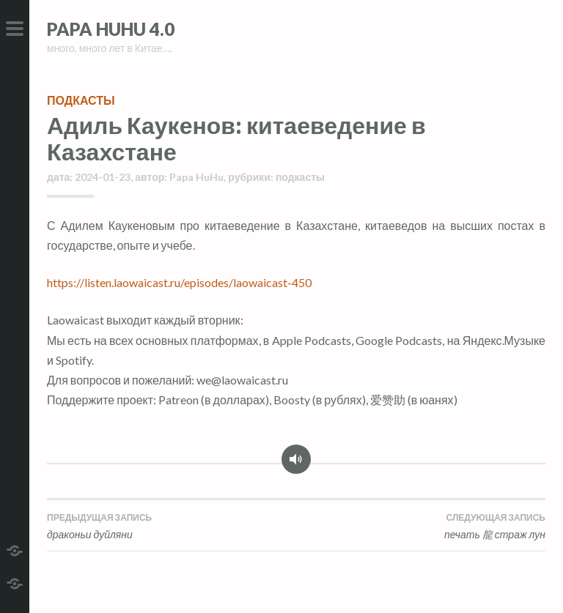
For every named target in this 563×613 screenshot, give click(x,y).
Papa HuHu (196, 177)
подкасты (81, 100)
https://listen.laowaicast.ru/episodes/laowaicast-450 (179, 282)
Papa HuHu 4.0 (110, 29)
